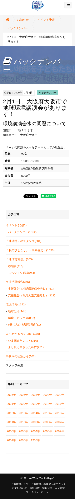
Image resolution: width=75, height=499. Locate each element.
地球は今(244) (17, 311)
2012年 (59, 413)
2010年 (23, 422)
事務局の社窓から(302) (21, 356)
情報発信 (47, 488)
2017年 (59, 403)
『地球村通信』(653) (19, 259)
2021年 (11, 403)
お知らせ (23, 19)
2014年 (35, 413)
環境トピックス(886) (21, 318)
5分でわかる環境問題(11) (24, 324)
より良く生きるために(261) (26, 347)
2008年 (47, 422)
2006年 (11, 431)
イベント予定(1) (16, 225)
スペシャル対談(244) (21, 272)
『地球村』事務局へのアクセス (48, 484)
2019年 (35, 403)
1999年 (35, 440)
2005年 (23, 431)
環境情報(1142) (16, 304)
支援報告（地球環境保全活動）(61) (31, 288)
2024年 (35, 394)
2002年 (59, 431)
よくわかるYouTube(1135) (23, 333)
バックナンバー (18, 28)
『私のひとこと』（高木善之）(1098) (30, 250)
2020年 (23, 403)
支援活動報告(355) (18, 281)
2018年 (47, 403)
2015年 (23, 413)
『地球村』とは (19, 484)
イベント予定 (46, 19)
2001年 (11, 440)
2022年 (59, 394)
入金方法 (60, 488)
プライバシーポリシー (38, 492)
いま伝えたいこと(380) (23, 340)
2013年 (47, 413)
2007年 (59, 422)
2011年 (11, 422)
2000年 (23, 440)
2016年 (11, 413)
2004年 (35, 431)
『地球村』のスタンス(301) (23, 241)
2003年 (47, 431)
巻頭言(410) (15, 266)
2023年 (47, 394)
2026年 (11, 394)
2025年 (23, 394)
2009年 (35, 422)
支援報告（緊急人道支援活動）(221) (31, 295)
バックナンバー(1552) (22, 232)
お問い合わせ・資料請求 (26, 488)
